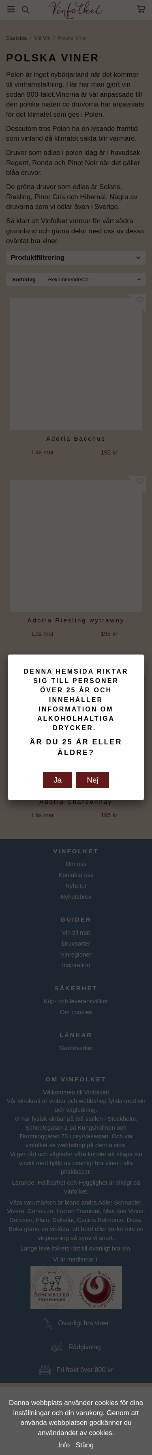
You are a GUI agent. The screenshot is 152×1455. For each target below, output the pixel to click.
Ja (58, 780)
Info (64, 1445)
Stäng (85, 1445)
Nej (92, 780)
